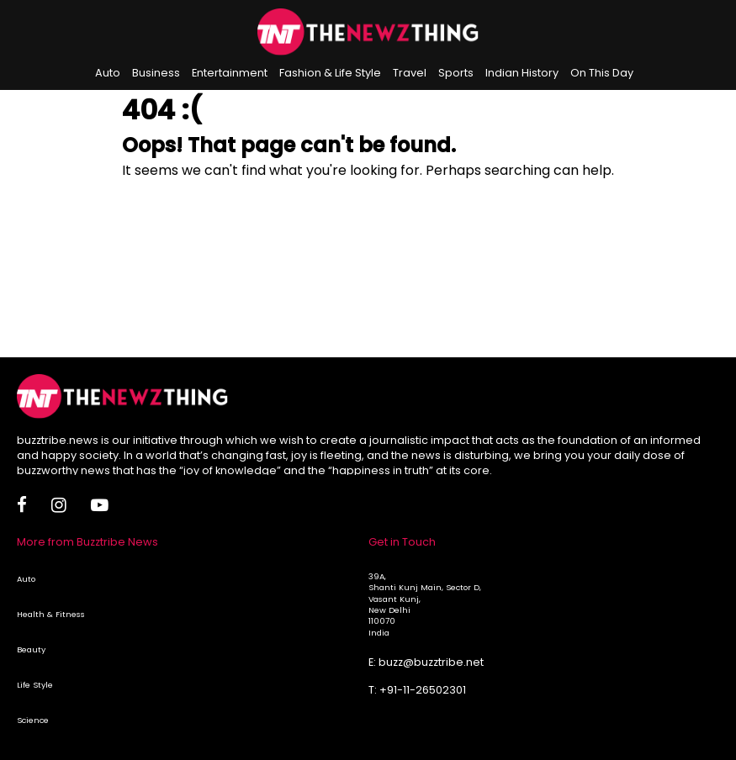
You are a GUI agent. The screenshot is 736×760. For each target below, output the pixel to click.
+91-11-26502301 (422, 690)
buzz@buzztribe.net (431, 662)
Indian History (522, 73)
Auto (107, 73)
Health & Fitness (51, 614)
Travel (409, 73)
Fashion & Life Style (330, 73)
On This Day (601, 73)
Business (156, 73)
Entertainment (229, 73)
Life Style (35, 684)
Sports (456, 73)
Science (33, 720)
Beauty (31, 649)
